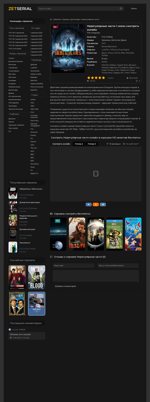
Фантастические (16, 109)
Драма (11, 93)
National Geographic (35, 125)
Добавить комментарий (65, 286)
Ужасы (11, 58)
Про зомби (13, 128)
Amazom (34, 132)
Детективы (13, 90)
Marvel (11, 122)
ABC (32, 157)
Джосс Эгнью (107, 53)
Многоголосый (37, 87)
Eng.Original (124, 50)
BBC (32, 154)
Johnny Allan (119, 53)
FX (32, 170)
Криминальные (15, 99)
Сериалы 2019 (36, 55)
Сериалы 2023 (36, 42)
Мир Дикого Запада (19, 337)
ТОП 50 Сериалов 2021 (18, 45)
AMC (32, 151)
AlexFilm (34, 80)
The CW (34, 148)
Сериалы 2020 (36, 52)
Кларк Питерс (108, 70)
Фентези (12, 77)
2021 (104, 43)
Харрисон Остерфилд (119, 67)
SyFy (32, 145)
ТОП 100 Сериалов (16, 33)
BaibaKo (34, 77)
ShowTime (35, 164)
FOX (32, 112)
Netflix (33, 99)
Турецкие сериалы (16, 125)
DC (10, 131)
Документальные (16, 61)
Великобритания (109, 46)
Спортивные (14, 71)
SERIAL (20, 8)
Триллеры (13, 106)
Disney (33, 135)
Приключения (14, 87)
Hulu (32, 103)
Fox (32, 129)
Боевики (12, 84)
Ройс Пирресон (122, 70)
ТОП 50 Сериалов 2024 (18, 36)
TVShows (114, 50)
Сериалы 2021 (36, 49)
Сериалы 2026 (36, 33)
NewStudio (35, 71)
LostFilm (34, 68)
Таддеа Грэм (122, 65)
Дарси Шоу (134, 67)
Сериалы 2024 (36, 39)
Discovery (34, 121)
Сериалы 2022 (36, 45)
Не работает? (131, 144)
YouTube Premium (34, 116)
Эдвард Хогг (118, 73)
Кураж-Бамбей (37, 84)
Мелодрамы (14, 103)
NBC (32, 161)
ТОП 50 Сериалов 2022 (18, 42)
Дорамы (12, 119)
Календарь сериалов (21, 21)
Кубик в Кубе (36, 74)
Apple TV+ (34, 173)
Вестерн (12, 74)
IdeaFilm (34, 90)
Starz (33, 167)
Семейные (13, 68)
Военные (12, 64)
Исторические (15, 96)
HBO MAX (34, 109)
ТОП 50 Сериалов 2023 (18, 39)
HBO (32, 106)
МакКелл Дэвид (109, 65)
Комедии (12, 80)
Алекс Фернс (131, 73)
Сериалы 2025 (36, 36)
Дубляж (34, 64)
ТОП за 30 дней (15, 49)
